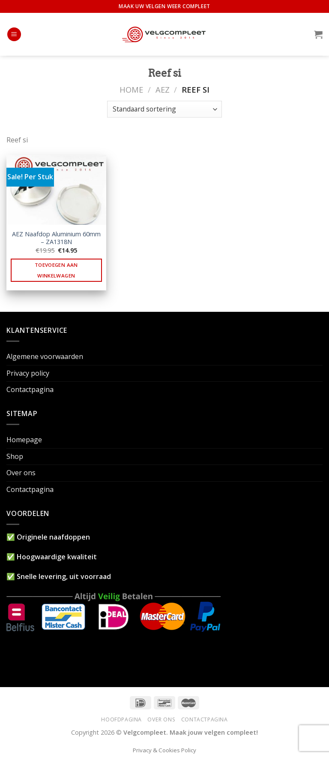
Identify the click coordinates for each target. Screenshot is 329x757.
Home (131, 89)
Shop (14, 456)
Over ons (21, 472)
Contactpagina (30, 389)
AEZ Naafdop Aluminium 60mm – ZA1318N (56, 238)
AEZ (163, 89)
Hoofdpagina (121, 719)
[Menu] (14, 34)
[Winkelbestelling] (164, 109)
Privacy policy (27, 373)
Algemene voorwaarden (44, 356)
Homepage (24, 439)
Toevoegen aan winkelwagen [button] (56, 270)
